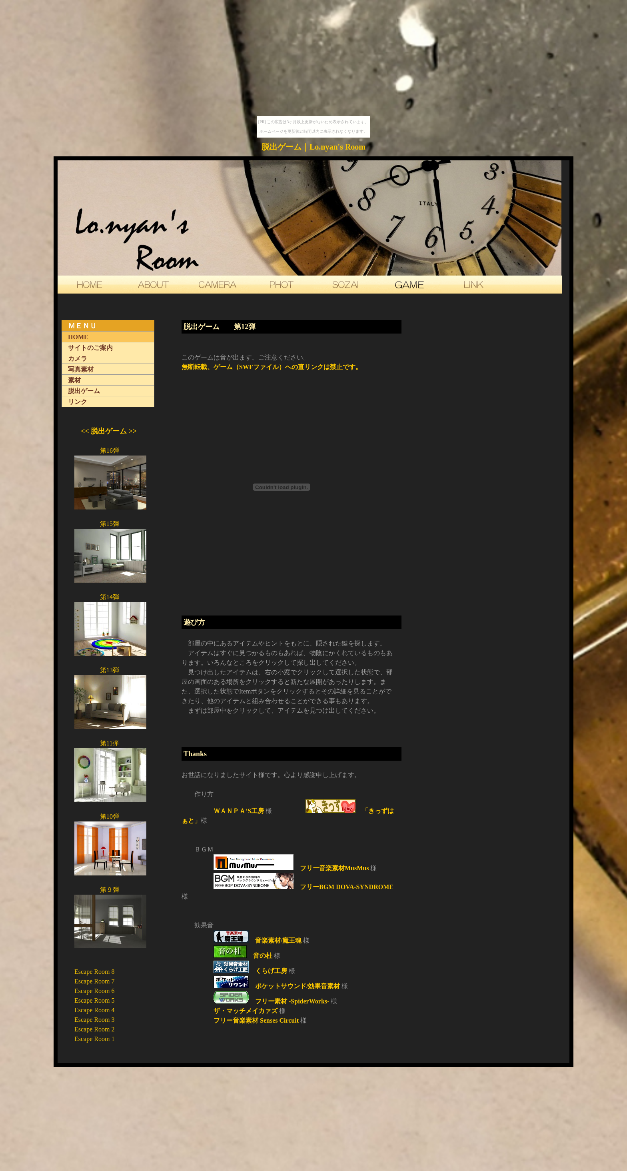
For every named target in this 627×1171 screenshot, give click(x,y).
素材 (74, 380)
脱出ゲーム (84, 391)
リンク (77, 401)
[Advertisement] (289, 734)
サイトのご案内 (90, 347)
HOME (78, 337)
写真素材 (81, 369)
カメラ (77, 358)
